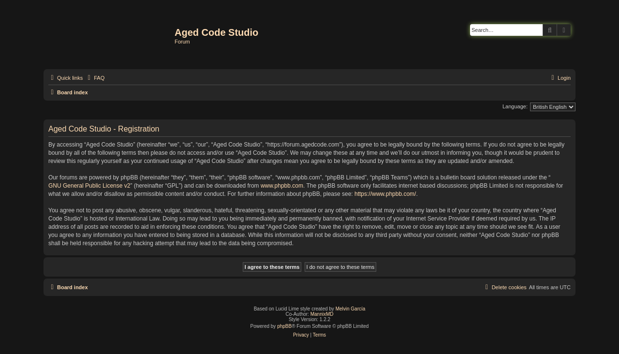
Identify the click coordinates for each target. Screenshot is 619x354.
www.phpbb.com (282, 185)
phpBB (284, 326)
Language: (515, 106)
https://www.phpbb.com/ (385, 194)
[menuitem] (94, 78)
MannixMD (322, 314)
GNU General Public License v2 (89, 185)
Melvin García (351, 308)
